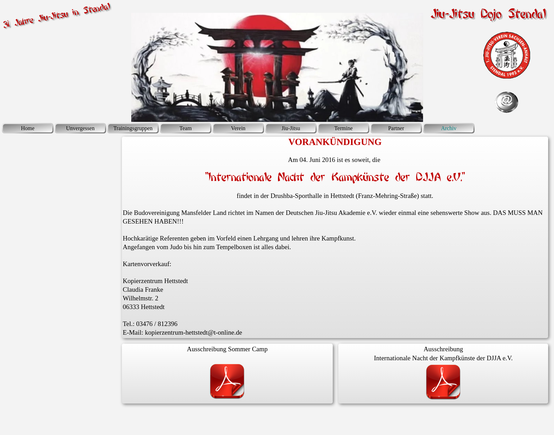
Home (27, 128)
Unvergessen (80, 128)
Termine (343, 128)
